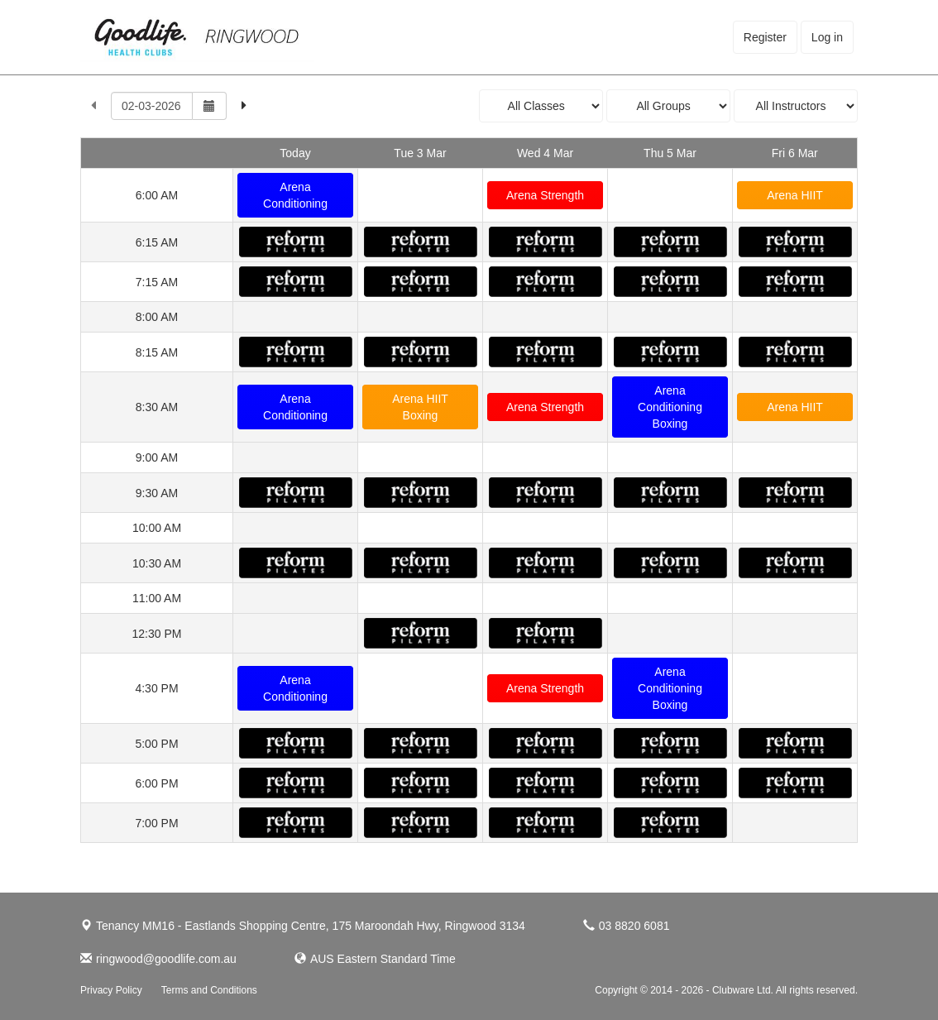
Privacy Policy (111, 990)
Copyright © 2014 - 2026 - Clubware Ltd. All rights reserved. (726, 990)
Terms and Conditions (209, 990)
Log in (827, 37)
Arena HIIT (795, 195)
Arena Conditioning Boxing (670, 407)
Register (765, 37)
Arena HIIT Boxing (420, 407)
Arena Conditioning (295, 195)
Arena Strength (545, 195)
